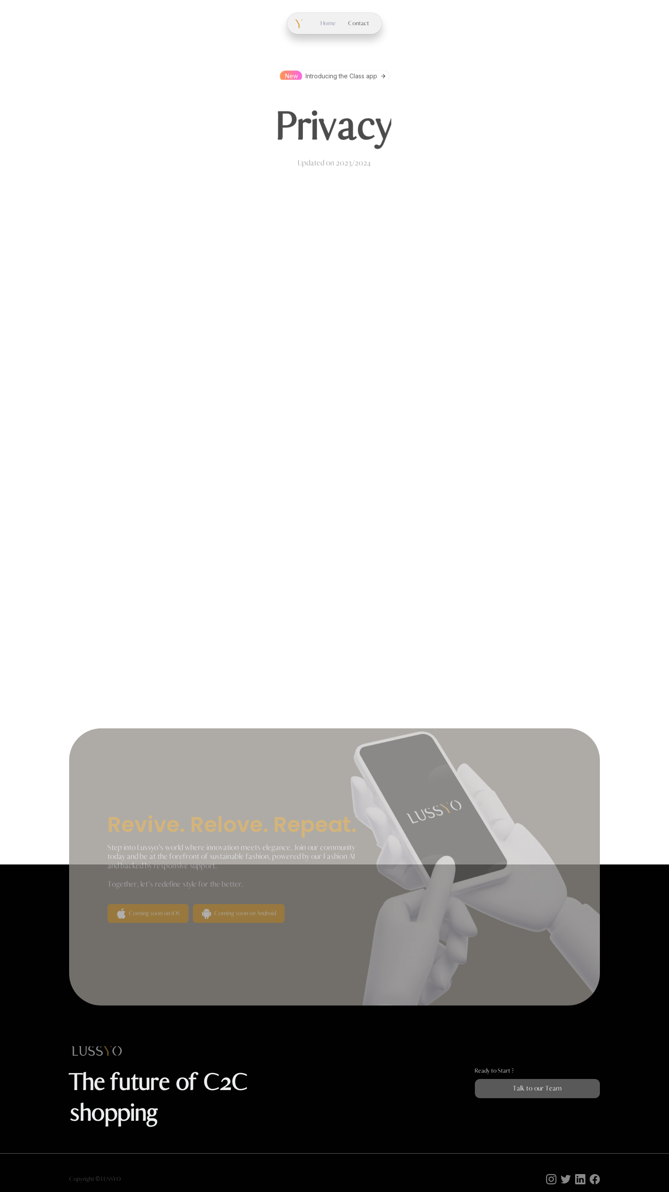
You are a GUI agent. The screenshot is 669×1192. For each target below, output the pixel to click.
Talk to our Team (537, 1088)
